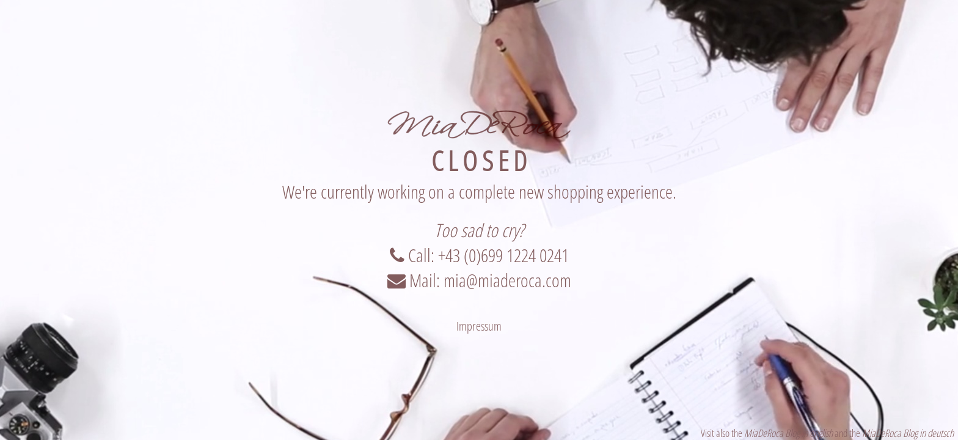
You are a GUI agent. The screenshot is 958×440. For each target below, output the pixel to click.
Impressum (479, 326)
